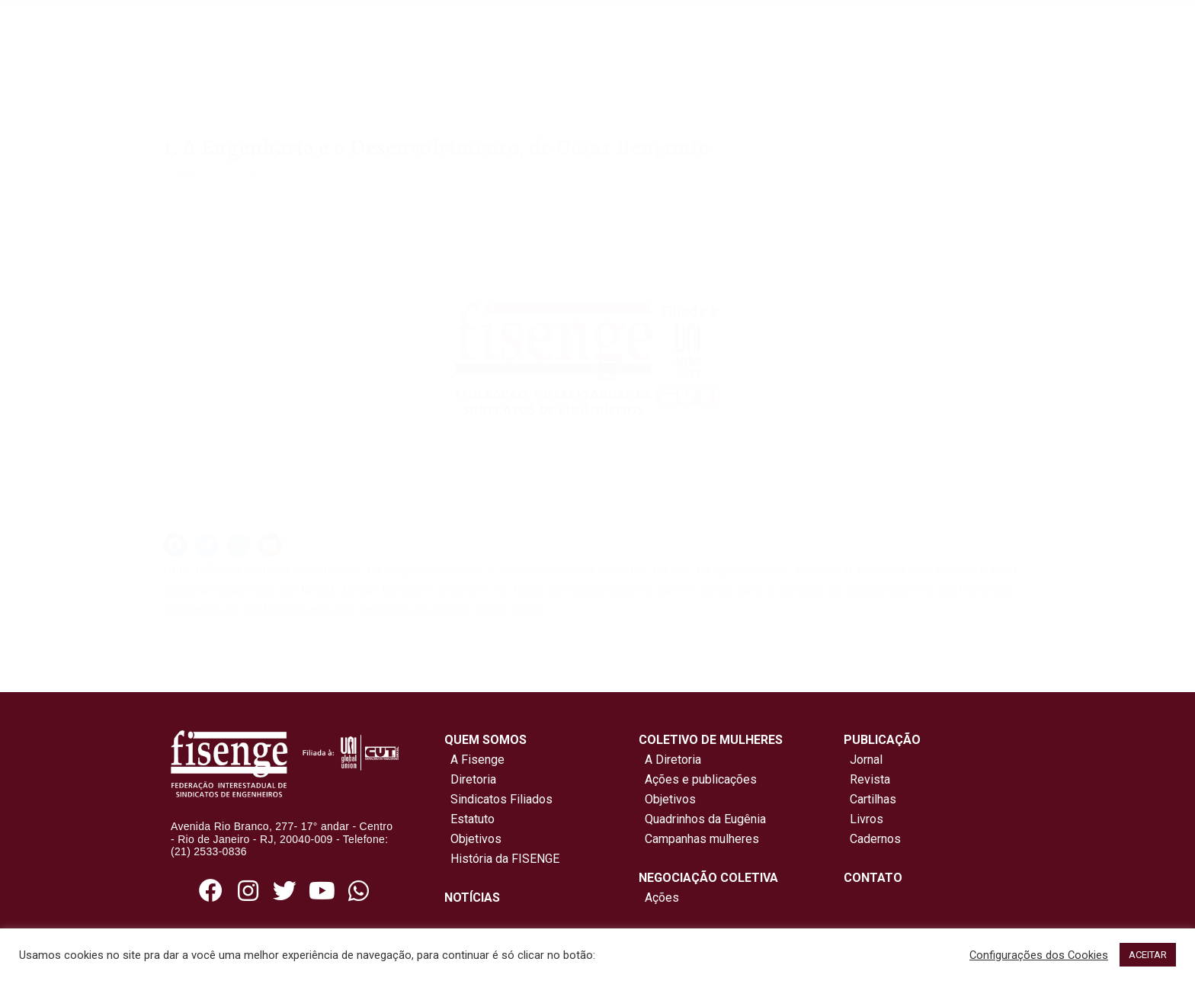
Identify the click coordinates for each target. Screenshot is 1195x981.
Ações (659, 897)
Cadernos (875, 839)
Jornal (866, 759)
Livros (866, 819)
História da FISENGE (501, 858)
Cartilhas (873, 799)
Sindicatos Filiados (498, 799)
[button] (175, 545)
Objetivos (472, 839)
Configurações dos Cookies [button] (1038, 955)
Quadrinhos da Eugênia (702, 819)
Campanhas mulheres (699, 839)
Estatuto (469, 819)
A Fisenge (474, 759)
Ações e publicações (698, 779)
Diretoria (470, 779)
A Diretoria (670, 759)
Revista (870, 779)
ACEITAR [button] (1148, 954)
